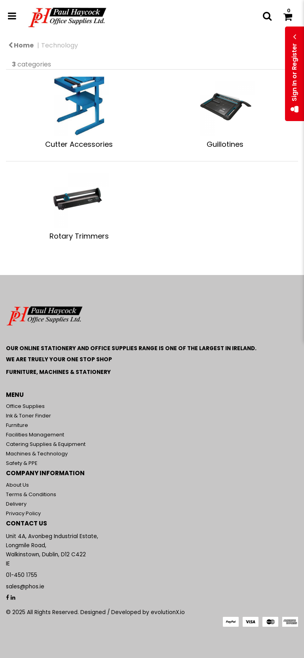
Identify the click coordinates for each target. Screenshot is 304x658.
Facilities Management (35, 434)
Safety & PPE (21, 463)
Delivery (16, 504)
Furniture (17, 425)
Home (21, 45)
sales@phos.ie (25, 586)
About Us (17, 485)
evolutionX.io (168, 612)
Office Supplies (25, 406)
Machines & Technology (37, 453)
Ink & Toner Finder (28, 415)
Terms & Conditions (31, 494)
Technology (59, 45)
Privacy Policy (23, 513)
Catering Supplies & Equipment (46, 444)
